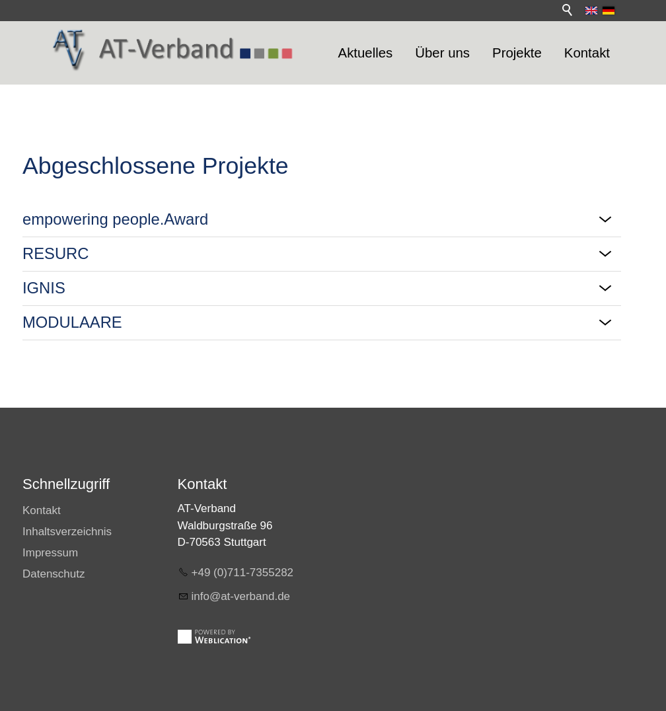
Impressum (50, 552)
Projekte (517, 53)
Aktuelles (365, 53)
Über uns (442, 53)
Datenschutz (53, 574)
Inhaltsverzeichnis (67, 531)
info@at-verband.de (241, 596)
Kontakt (587, 53)
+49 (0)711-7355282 (243, 572)
